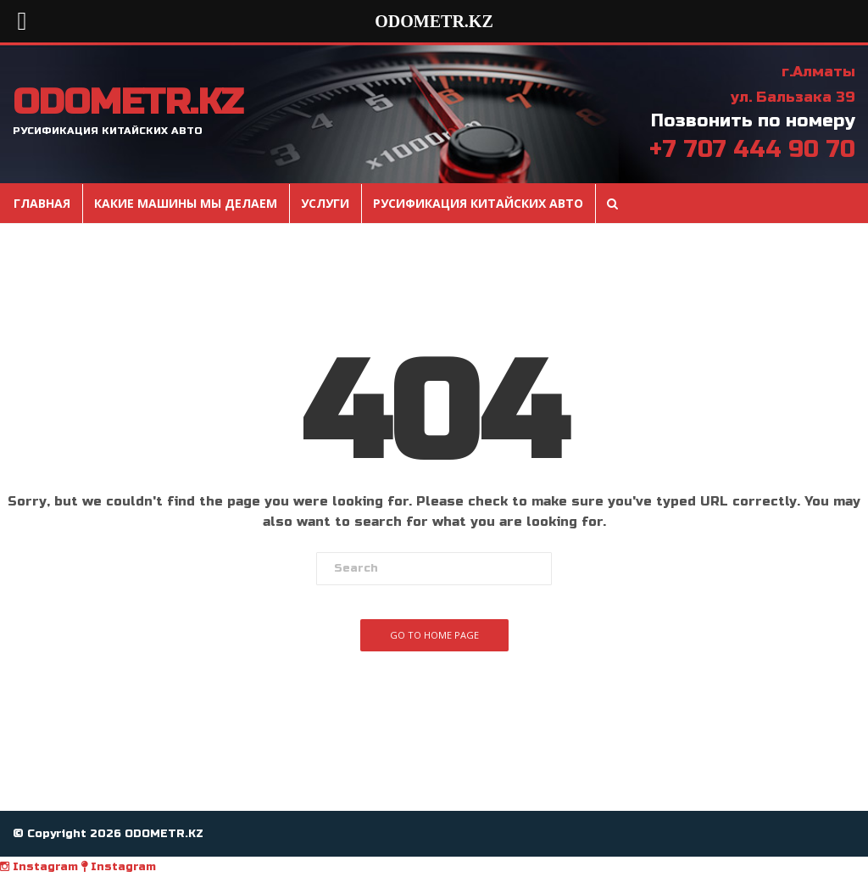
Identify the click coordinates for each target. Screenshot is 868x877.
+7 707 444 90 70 (752, 149)
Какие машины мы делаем (185, 203)
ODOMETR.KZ (127, 102)
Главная (42, 203)
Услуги (325, 203)
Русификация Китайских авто (478, 203)
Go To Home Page (434, 634)
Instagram (39, 867)
